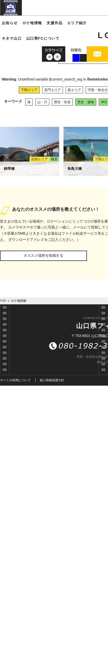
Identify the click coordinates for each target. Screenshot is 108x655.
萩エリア (74, 90)
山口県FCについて (42, 38)
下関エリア (29, 90)
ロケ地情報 (32, 23)
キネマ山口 (12, 38)
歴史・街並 (62, 102)
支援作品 (54, 23)
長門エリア (52, 90)
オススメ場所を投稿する (43, 255)
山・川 (42, 102)
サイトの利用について (15, 380)
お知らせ (10, 23)
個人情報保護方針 (52, 380)
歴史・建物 (85, 102)
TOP (3, 300)
